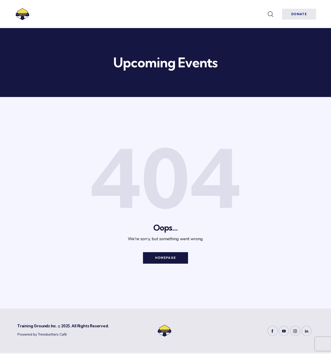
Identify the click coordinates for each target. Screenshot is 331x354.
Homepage (165, 258)
